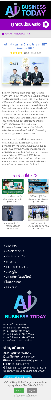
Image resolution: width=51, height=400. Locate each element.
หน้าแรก (7, 34)
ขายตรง (9, 261)
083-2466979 (27, 356)
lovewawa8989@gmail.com (29, 360)
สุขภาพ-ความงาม (16, 266)
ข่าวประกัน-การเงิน (22, 34)
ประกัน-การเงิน (14, 256)
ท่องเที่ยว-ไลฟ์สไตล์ (17, 277)
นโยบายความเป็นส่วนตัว (25, 396)
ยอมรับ (19, 390)
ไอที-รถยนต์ (12, 282)
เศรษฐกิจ (10, 271)
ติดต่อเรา (10, 287)
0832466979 (22, 364)
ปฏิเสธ (32, 390)
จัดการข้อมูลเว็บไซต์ (18, 377)
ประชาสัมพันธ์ (13, 251)
